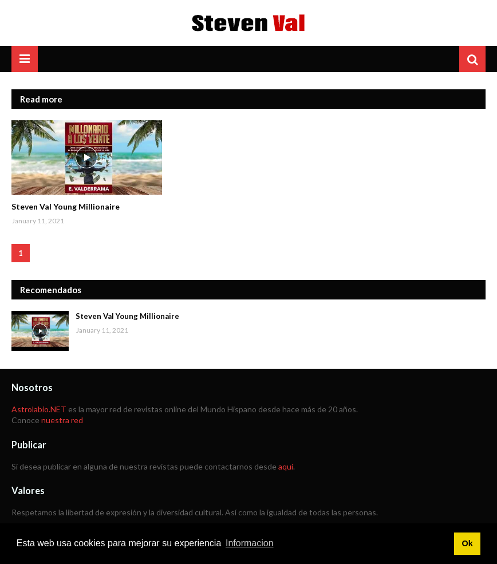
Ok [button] (467, 543)
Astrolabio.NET (38, 409)
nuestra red (62, 420)
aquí (285, 466)
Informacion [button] (250, 543)
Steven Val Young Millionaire (65, 206)
